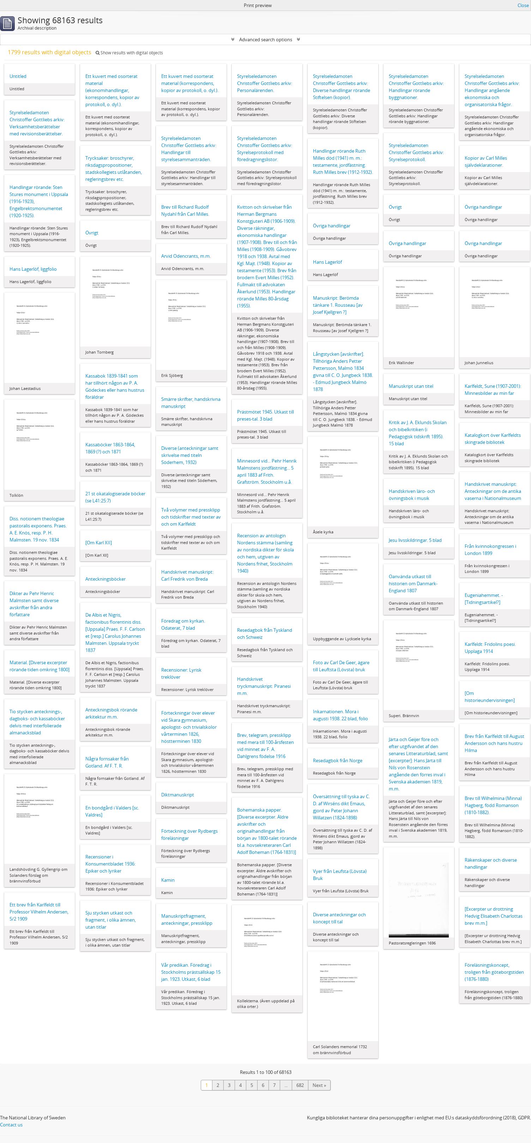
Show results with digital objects (129, 53)
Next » (319, 1085)
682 (300, 1085)
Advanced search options (265, 39)
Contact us (11, 1124)
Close (523, 5)
